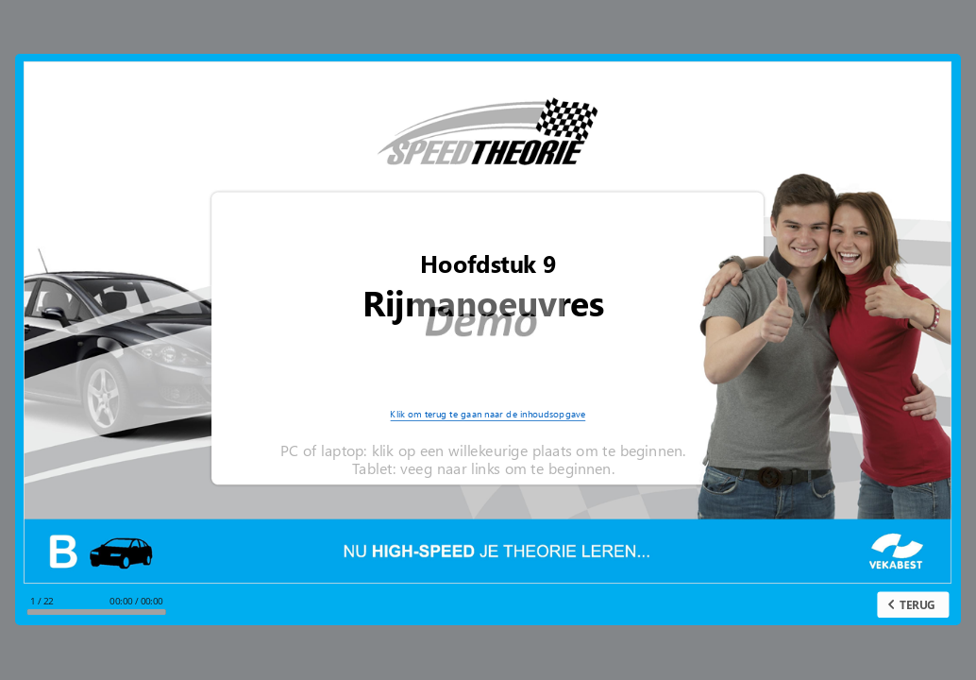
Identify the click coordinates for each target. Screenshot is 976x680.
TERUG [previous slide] (917, 605)
